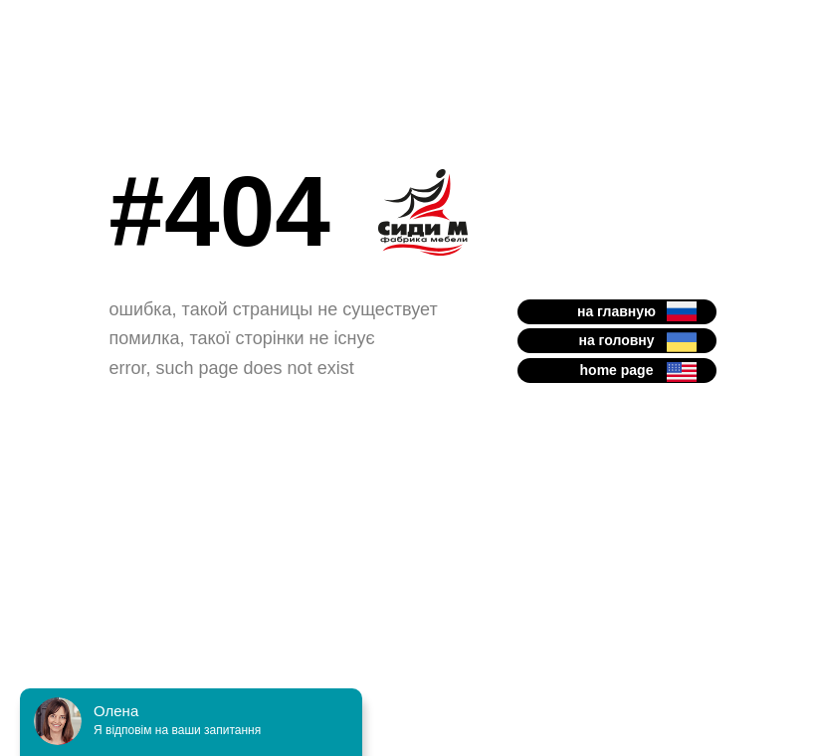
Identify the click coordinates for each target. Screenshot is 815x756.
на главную (616, 311)
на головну (616, 340)
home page (617, 370)
